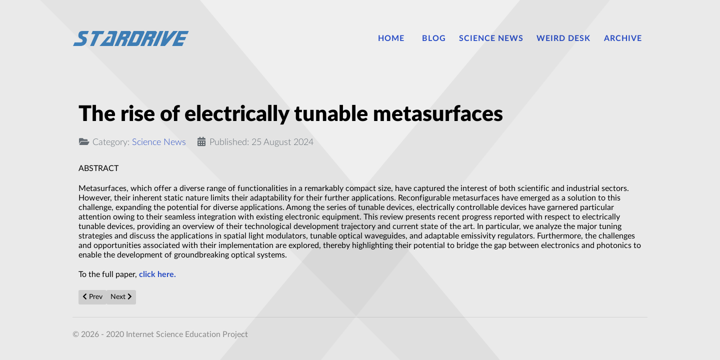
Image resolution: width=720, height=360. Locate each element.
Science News (159, 142)
